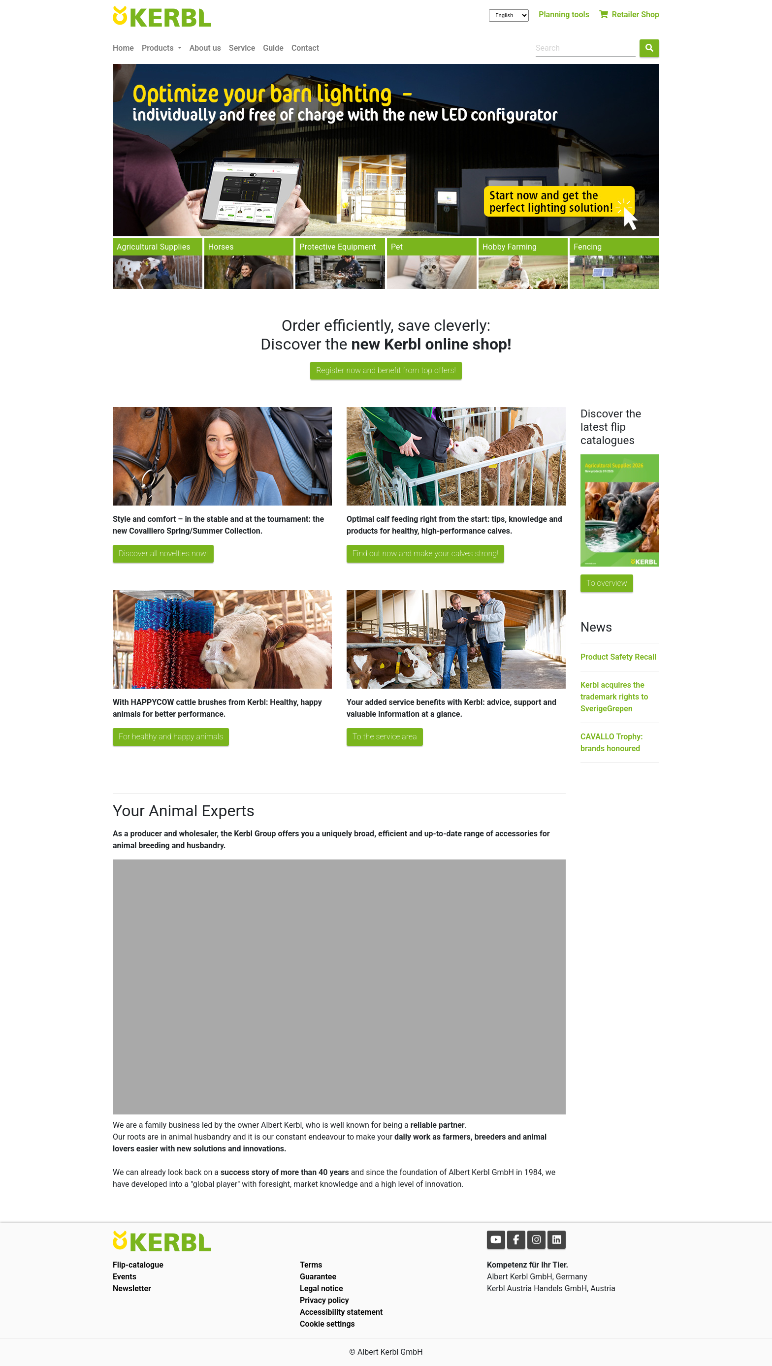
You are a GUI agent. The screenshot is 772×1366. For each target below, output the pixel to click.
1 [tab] (379, 226)
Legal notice (321, 1288)
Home (123, 48)
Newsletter (132, 1288)
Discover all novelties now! (163, 553)
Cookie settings (327, 1324)
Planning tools (564, 14)
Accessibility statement (341, 1312)
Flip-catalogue (138, 1265)
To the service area (385, 736)
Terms (311, 1265)
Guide (273, 48)
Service (242, 48)
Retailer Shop (629, 14)
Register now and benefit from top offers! (386, 370)
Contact (305, 48)
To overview (606, 583)
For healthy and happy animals (171, 736)
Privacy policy (324, 1300)
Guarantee (318, 1276)
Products (159, 48)
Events (124, 1276)
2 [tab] (393, 226)
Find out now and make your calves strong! (425, 553)
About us (205, 48)
